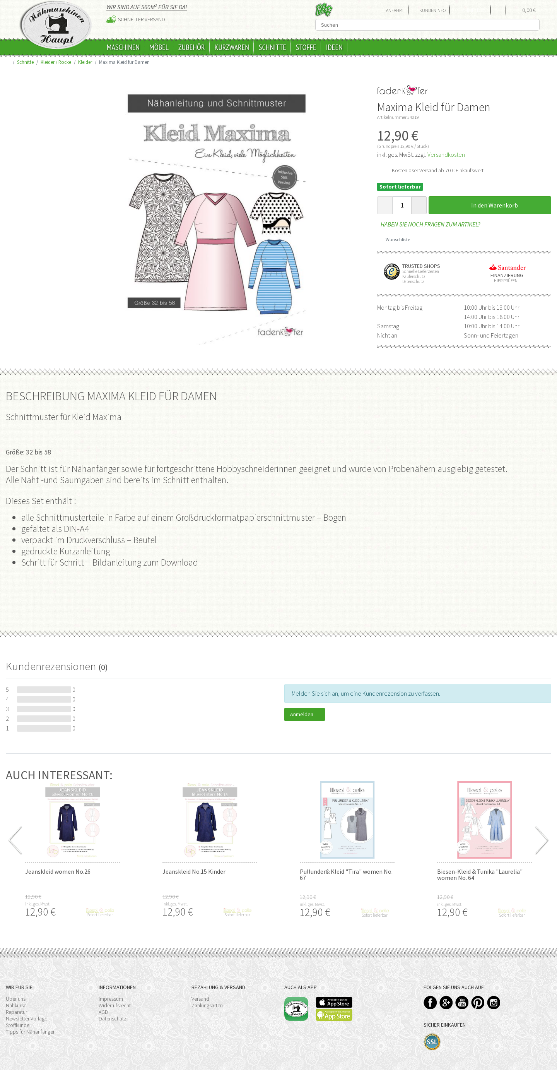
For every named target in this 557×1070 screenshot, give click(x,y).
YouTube (462, 1002)
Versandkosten (446, 154)
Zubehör (191, 47)
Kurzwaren (232, 47)
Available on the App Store (334, 1002)
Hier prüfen (504, 280)
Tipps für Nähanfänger (30, 1031)
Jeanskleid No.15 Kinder (194, 871)
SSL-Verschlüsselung (432, 1042)
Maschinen (123, 47)
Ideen (334, 47)
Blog (324, 9)
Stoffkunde (17, 1025)
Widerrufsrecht (115, 1005)
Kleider (85, 62)
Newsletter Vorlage (26, 1018)
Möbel (159, 47)
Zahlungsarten (207, 1005)
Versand (200, 998)
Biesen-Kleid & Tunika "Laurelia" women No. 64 (480, 874)
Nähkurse (16, 1005)
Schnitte (272, 47)
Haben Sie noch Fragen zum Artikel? (428, 224)
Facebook (430, 1002)
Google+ (446, 1002)
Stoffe (306, 47)
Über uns (16, 998)
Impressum (111, 998)
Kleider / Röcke (56, 62)
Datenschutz (112, 1018)
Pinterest (478, 1002)
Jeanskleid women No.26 (58, 871)
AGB (103, 1011)
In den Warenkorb (490, 205)
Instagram (494, 1002)
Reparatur (16, 1011)
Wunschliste (395, 239)
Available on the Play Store (334, 1015)
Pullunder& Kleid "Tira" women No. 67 (346, 874)
